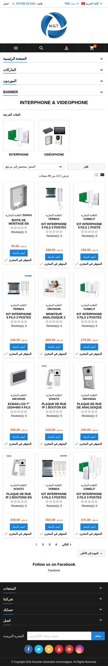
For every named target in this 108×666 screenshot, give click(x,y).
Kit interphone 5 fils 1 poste (89, 225)
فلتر (86, 166)
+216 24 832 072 (26, 3)
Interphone (19, 154)
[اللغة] (92, 3)
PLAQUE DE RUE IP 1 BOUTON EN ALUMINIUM (54, 407)
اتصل (6, 3)
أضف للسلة (19, 253)
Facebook (54, 570)
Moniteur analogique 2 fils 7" (54, 317)
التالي (67, 545)
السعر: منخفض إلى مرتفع (34, 166)
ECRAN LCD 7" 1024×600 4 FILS (18, 405)
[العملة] (72, 3)
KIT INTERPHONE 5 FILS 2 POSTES (18, 315)
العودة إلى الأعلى (91, 553)
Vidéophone (54, 154)
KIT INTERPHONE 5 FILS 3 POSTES (54, 225)
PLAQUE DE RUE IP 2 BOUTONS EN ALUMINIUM (19, 497)
